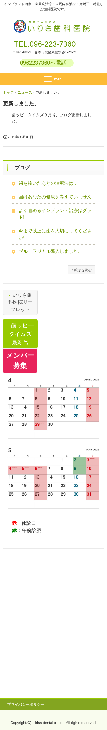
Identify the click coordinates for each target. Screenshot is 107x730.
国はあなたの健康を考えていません (55, 196)
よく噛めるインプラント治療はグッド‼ (55, 214)
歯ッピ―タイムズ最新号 (21, 334)
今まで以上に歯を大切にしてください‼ (55, 234)
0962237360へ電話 (43, 63)
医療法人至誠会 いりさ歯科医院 (53, 23)
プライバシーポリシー (25, 704)
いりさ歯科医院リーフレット (20, 302)
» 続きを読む (82, 270)
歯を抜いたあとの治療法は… (48, 183)
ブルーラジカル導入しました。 (50, 251)
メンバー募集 (20, 360)
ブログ (22, 167)
